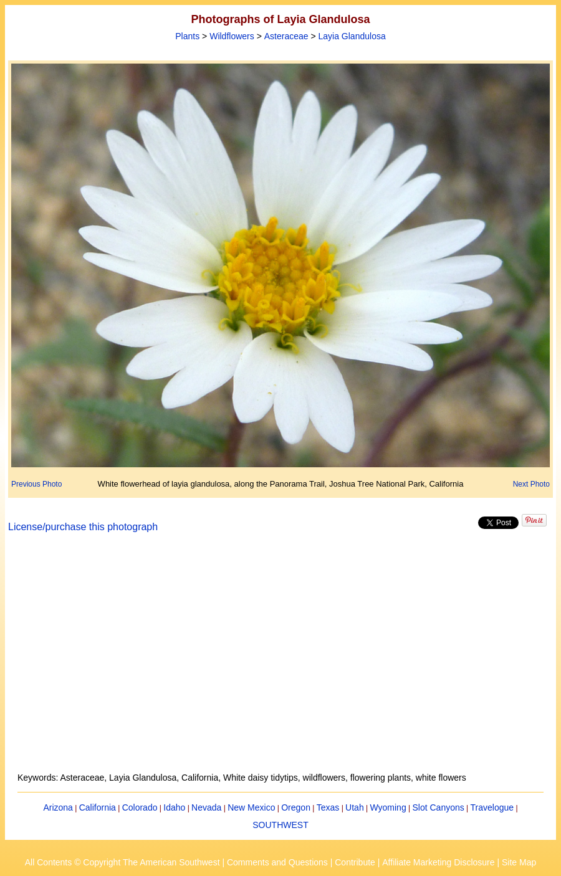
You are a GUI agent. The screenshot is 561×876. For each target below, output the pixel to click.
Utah (354, 807)
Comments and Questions (277, 862)
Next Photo (531, 484)
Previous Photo (36, 484)
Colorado (140, 807)
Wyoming (388, 807)
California (97, 807)
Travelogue (492, 807)
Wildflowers (231, 36)
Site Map (519, 862)
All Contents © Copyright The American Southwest (122, 862)
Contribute (355, 862)
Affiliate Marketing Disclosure (438, 862)
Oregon (295, 807)
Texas (328, 807)
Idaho (174, 807)
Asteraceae (286, 36)
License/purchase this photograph (83, 526)
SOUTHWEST (280, 825)
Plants (187, 36)
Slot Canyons (438, 807)
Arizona (57, 807)
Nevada (206, 807)
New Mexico (251, 807)
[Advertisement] (280, 660)
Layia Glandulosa (352, 36)
